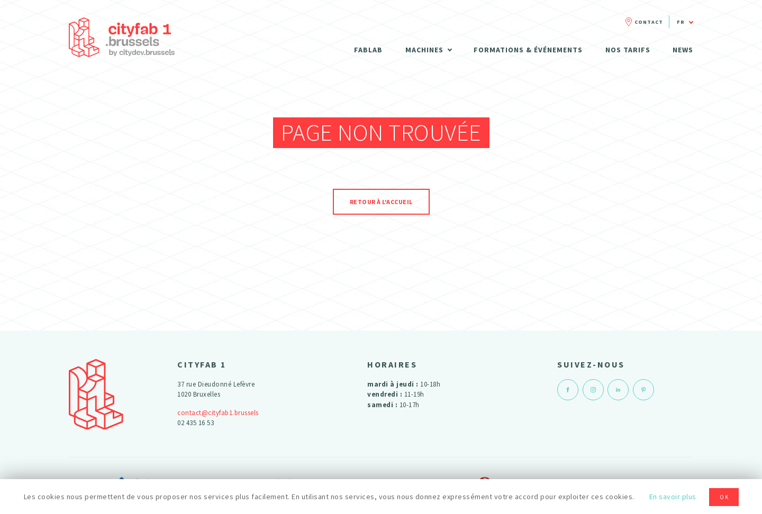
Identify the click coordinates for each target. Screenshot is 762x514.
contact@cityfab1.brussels (218, 412)
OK (724, 497)
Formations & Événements (528, 49)
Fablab (368, 49)
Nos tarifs (627, 49)
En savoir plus (672, 496)
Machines (424, 49)
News (683, 49)
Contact (648, 22)
